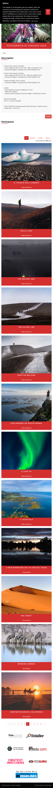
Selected (32, 138)
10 (41, 724)
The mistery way (26, 279)
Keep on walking (26, 375)
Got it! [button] (48, 12)
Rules (48, 116)
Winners (48, 138)
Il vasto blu (26, 519)
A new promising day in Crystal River (26, 567)
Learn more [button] (34, 21)
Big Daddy (26, 616)
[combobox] (26, 53)
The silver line (26, 327)
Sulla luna (27, 231)
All (26, 138)
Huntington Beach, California (26, 712)
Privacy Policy (39, 785)
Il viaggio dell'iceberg (26, 183)
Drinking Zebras (26, 664)
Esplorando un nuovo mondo (26, 423)
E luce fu (26, 471)
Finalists (40, 138)
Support (18, 785)
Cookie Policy (48, 785)
